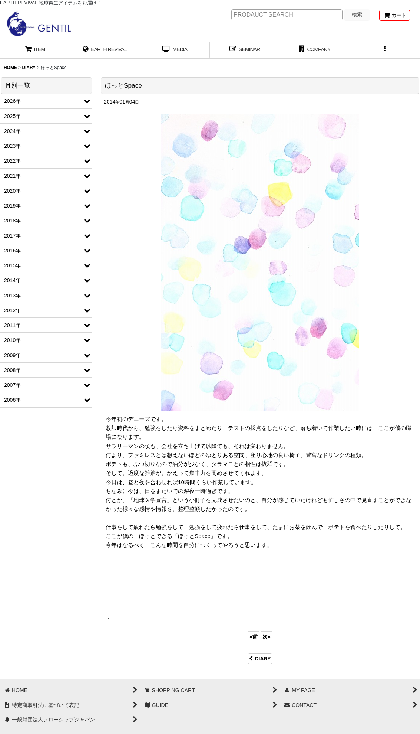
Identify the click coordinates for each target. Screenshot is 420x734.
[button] (385, 50)
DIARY (260, 659)
